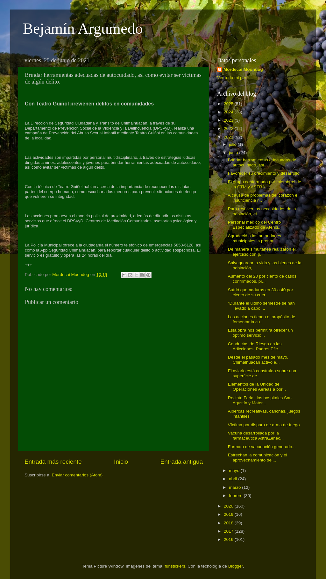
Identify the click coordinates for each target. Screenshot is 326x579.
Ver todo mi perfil (233, 77)
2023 (229, 120)
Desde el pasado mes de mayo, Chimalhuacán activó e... (258, 360)
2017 (229, 531)
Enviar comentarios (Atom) (77, 475)
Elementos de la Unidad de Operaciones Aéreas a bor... (257, 387)
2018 (229, 523)
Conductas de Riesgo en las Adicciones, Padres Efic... (255, 346)
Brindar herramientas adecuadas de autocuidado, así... (262, 162)
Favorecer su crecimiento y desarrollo (264, 173)
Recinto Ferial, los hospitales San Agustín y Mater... (260, 400)
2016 (229, 539)
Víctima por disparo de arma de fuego (264, 424)
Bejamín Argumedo (83, 28)
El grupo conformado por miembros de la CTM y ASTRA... (264, 184)
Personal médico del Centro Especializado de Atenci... (255, 225)
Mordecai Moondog (243, 69)
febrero (236, 495)
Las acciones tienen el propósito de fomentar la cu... (261, 319)
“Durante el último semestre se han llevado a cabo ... (261, 306)
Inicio (121, 461)
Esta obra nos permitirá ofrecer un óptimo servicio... (260, 333)
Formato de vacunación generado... (262, 446)
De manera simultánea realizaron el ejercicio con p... (262, 252)
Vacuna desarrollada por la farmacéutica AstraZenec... (256, 436)
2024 (229, 112)
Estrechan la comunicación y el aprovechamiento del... (257, 457)
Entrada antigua (181, 461)
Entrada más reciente (53, 461)
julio (233, 144)
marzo (235, 487)
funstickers (175, 566)
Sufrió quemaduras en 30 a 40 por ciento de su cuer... (260, 292)
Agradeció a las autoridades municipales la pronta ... (254, 238)
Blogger (235, 566)
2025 (229, 103)
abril (233, 478)
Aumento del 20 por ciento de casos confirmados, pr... (262, 279)
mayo (235, 470)
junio (234, 152)
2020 (229, 506)
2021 (229, 137)
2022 (229, 128)
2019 (229, 514)
